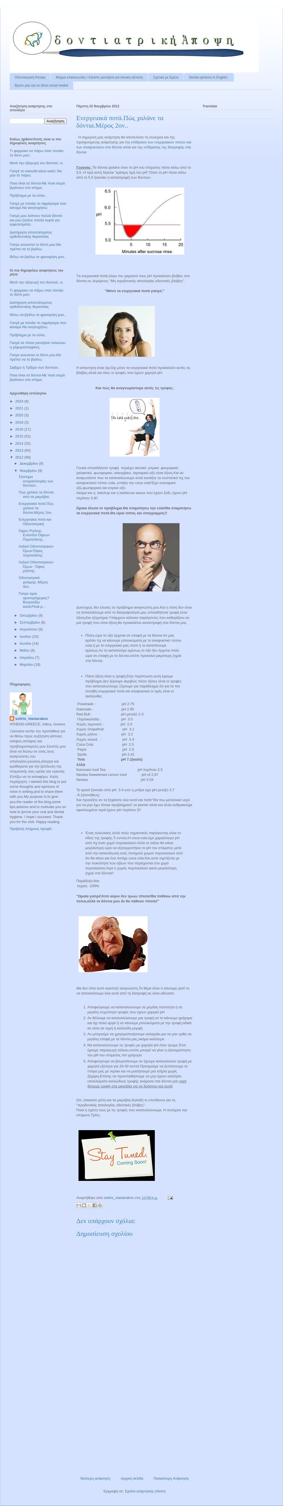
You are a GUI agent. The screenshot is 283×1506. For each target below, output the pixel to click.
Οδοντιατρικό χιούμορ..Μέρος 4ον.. (33, 582)
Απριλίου (27, 657)
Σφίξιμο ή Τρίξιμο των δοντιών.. (35, 367)
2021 (19, 408)
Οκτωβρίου (29, 615)
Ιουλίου (26, 636)
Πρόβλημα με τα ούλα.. (28, 195)
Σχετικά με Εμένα (165, 77)
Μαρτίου (27, 664)
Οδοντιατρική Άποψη (30, 77)
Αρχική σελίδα (132, 1478)
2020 (19, 415)
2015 (19, 436)
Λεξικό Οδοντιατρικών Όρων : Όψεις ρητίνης (36, 566)
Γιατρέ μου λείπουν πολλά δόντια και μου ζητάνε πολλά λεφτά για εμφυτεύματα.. (36, 220)
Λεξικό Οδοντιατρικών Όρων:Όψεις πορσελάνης (36, 550)
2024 (19, 401)
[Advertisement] (134, 1417)
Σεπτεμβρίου (30, 622)
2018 (19, 422)
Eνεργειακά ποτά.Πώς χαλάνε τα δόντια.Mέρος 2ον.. (36, 508)
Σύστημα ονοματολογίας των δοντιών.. (36, 481)
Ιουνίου (26, 643)
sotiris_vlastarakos (31, 719)
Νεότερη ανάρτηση (95, 1478)
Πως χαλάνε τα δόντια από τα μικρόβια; (36, 494)
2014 (19, 443)
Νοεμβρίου (29, 471)
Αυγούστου (29, 629)
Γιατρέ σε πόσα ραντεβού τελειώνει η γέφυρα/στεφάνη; (37, 345)
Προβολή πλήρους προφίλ (31, 829)
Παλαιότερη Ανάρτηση (171, 1478)
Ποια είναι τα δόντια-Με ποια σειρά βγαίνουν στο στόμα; (37, 185)
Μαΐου (25, 650)
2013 (19, 450)
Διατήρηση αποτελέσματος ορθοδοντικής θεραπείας (31, 234)
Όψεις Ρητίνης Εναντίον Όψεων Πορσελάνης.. (34, 535)
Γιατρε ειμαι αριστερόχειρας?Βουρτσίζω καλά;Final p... (34, 600)
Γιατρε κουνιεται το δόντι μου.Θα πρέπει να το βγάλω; (35, 246)
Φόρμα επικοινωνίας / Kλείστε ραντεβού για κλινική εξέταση (99, 77)
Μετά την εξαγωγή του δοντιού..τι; (36, 163)
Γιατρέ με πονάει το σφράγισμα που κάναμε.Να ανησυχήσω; (38, 205)
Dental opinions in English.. (209, 77)
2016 (19, 429)
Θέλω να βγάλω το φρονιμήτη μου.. (38, 257)
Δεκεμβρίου (29, 463)
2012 (19, 457)
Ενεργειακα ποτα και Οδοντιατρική (35, 521)
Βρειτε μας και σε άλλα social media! (41, 85)
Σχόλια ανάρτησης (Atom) (145, 1491)
